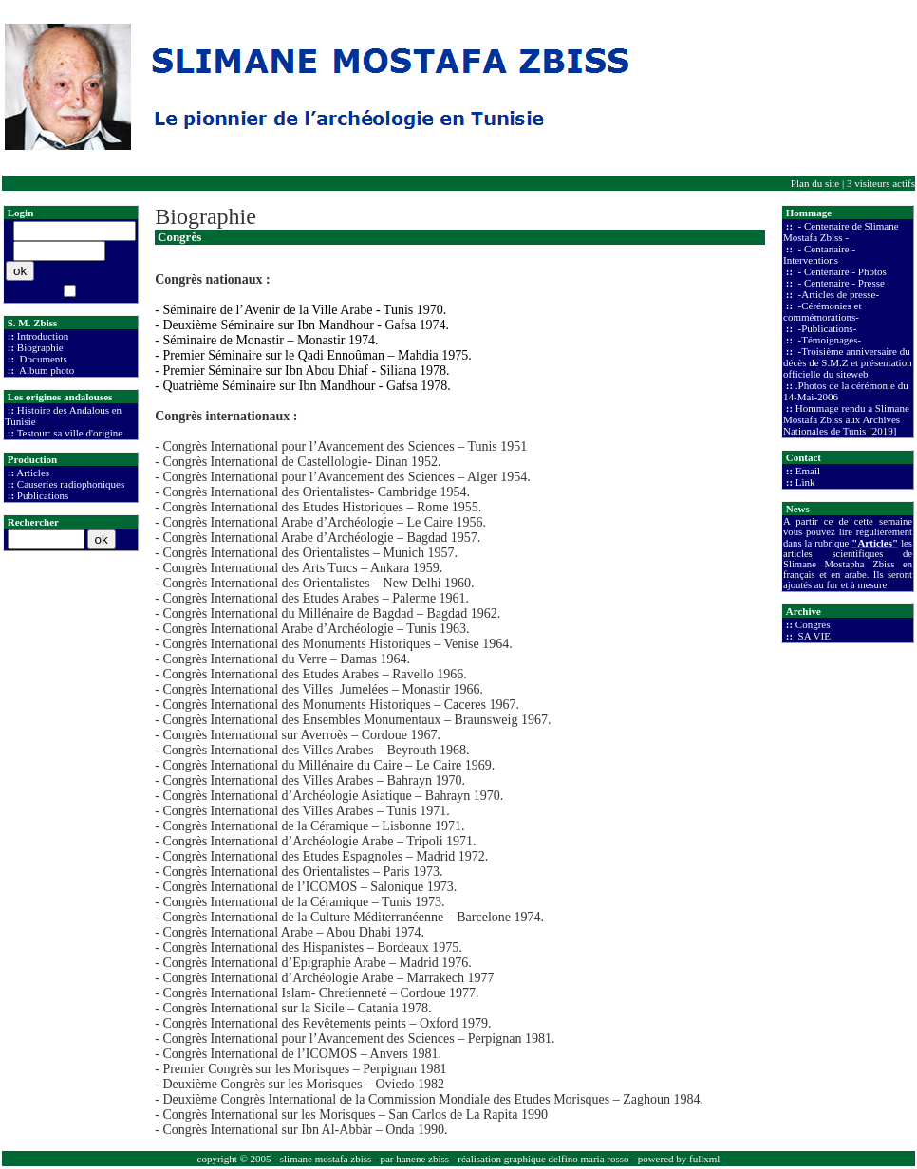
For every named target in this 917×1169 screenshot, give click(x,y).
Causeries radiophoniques (70, 484)
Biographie (40, 347)
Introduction (42, 336)
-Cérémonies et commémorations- (822, 311)
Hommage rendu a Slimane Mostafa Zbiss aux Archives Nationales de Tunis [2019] (846, 419)
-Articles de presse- (837, 294)
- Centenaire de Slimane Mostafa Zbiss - (841, 231)
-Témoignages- (828, 339)
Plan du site (815, 183)
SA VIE (813, 635)
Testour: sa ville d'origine (70, 432)
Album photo (46, 370)
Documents (42, 358)
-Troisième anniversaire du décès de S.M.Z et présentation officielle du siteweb (847, 362)
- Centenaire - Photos (841, 271)
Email (807, 470)
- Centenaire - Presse (840, 282)
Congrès (813, 624)
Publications (42, 495)
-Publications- (825, 328)
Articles (32, 472)
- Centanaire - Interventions (819, 254)
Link (805, 482)
